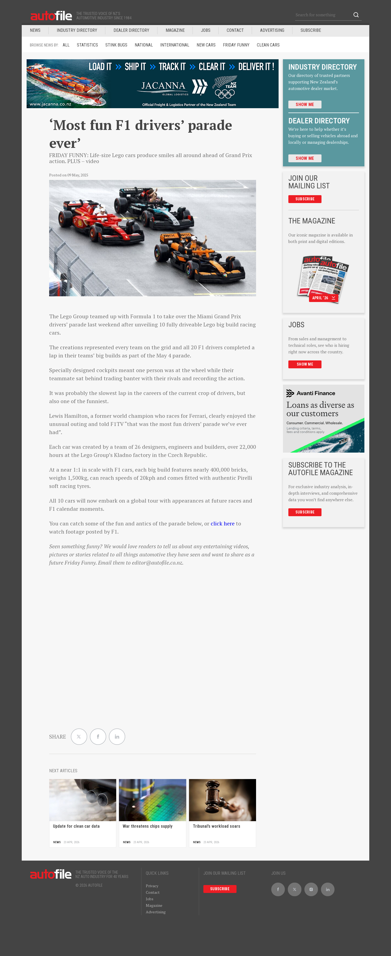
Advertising (272, 30)
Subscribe (311, 30)
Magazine (154, 905)
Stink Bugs (116, 45)
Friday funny (236, 45)
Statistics (87, 45)
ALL (66, 45)
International (174, 45)
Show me (305, 104)
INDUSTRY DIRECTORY (77, 30)
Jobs (149, 898)
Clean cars (268, 45)
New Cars (206, 45)
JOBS (205, 30)
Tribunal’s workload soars (216, 826)
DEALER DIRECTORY (131, 30)
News (35, 30)
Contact (235, 30)
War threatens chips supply (147, 826)
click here (223, 523)
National (144, 45)
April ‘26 (323, 298)
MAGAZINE (175, 30)
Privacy (152, 885)
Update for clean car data (76, 826)
